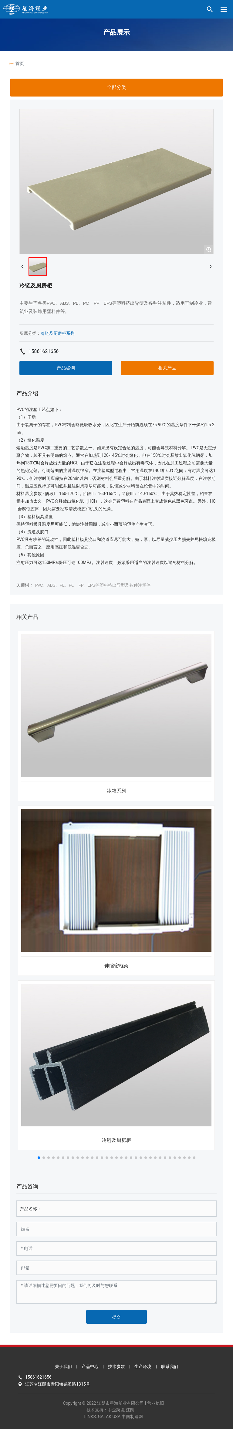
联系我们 (169, 1366)
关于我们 (63, 1366)
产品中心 (90, 1366)
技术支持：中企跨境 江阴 (110, 1409)
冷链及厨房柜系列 (58, 333)
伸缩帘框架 (116, 966)
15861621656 (44, 351)
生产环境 (142, 1366)
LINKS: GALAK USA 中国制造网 (113, 1416)
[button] (39, 1157)
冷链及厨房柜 (116, 1140)
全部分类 (116, 87)
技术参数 (116, 1366)
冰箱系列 (116, 791)
